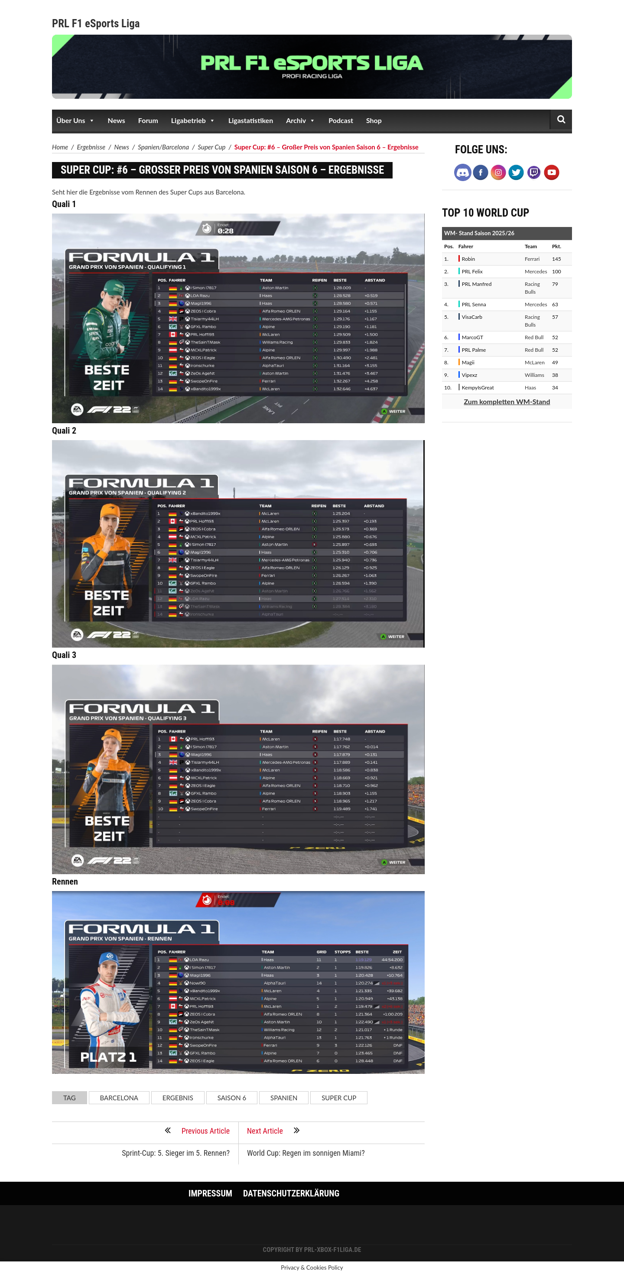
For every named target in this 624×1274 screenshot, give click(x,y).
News (116, 120)
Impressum (210, 1193)
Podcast (340, 120)
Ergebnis (177, 1098)
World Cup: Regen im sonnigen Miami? (306, 1152)
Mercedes (536, 271)
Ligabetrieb (193, 120)
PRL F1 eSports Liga (96, 23)
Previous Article (197, 1130)
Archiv (300, 120)
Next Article (273, 1130)
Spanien (283, 1098)
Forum (148, 120)
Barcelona (119, 1098)
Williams (534, 375)
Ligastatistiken (250, 120)
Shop (374, 120)
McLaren (535, 362)
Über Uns (75, 120)
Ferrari (532, 259)
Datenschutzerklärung (291, 1193)
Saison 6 (232, 1098)
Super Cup (339, 1098)
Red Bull (534, 337)
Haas (530, 387)
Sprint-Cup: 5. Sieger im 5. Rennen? (176, 1152)
